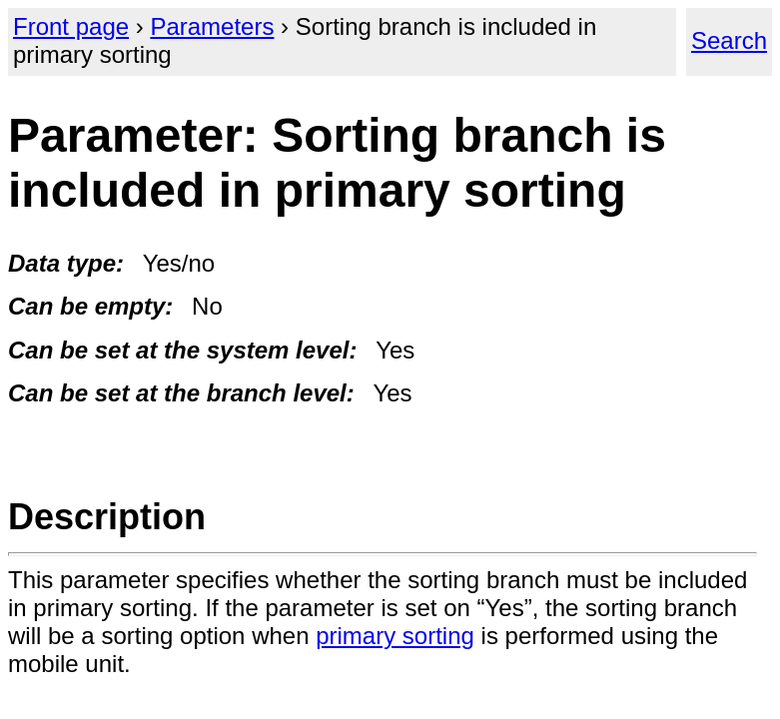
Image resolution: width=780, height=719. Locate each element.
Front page (71, 26)
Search (729, 40)
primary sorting (395, 635)
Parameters (212, 26)
